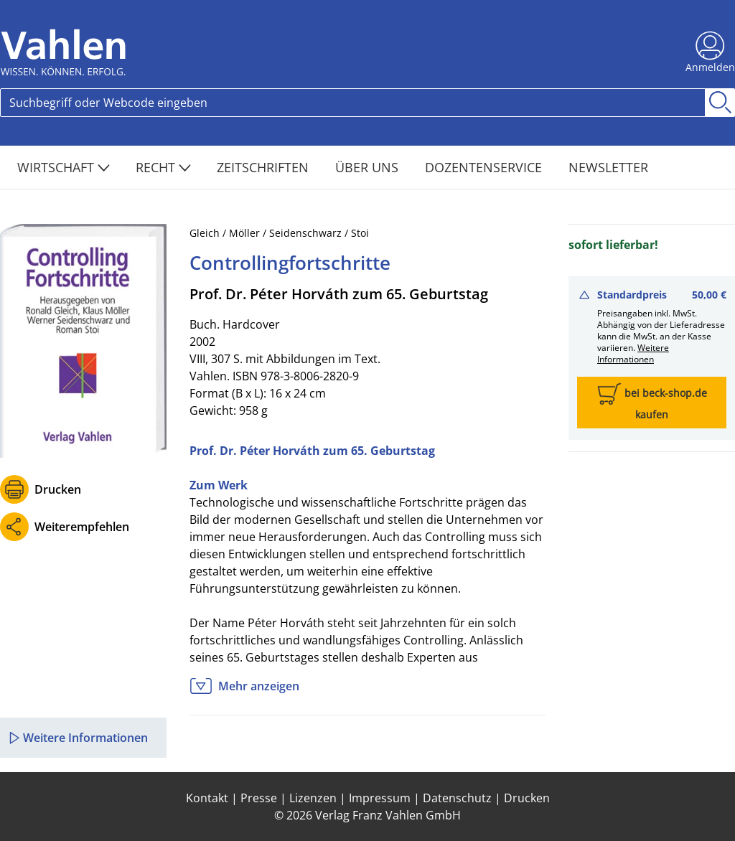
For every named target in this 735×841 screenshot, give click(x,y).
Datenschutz (457, 798)
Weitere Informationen (633, 353)
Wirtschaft (63, 167)
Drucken (57, 489)
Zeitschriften (264, 167)
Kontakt (207, 798)
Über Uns (368, 167)
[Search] (353, 102)
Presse (258, 798)
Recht (163, 167)
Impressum (380, 798)
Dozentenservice (485, 167)
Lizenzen (313, 798)
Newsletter (608, 167)
